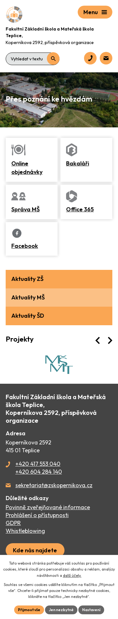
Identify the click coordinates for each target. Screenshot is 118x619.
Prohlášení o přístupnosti (37, 515)
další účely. (72, 575)
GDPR (13, 523)
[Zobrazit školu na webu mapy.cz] (35, 550)
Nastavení (91, 609)
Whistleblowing (25, 530)
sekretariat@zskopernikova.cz (54, 485)
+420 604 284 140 (38, 471)
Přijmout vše (29, 609)
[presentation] (97, 340)
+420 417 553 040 (37, 463)
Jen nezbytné (61, 609)
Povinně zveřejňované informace (48, 507)
